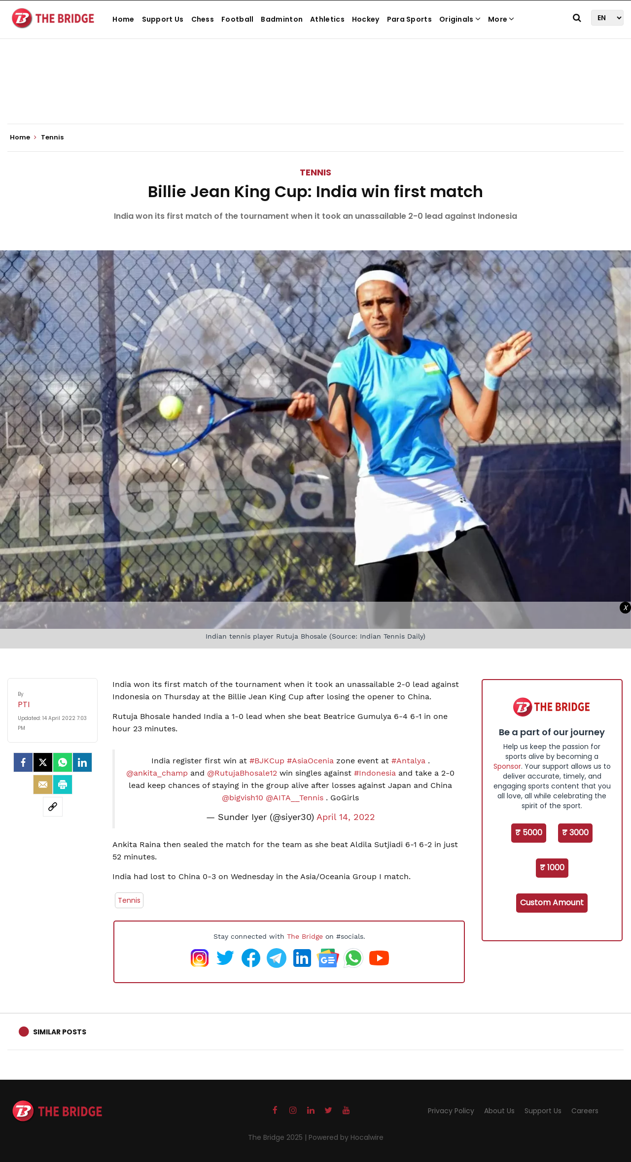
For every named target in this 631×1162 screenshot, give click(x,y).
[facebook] (23, 762)
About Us (499, 1111)
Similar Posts (59, 1032)
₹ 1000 (552, 867)
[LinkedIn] (82, 762)
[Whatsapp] (62, 762)
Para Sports (409, 19)
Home (123, 19)
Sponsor (507, 766)
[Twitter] (43, 762)
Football (237, 19)
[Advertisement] (315, 93)
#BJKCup (266, 760)
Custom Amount (552, 902)
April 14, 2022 (345, 817)
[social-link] (53, 807)
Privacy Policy (451, 1111)
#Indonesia (375, 773)
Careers (584, 1111)
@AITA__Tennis (294, 797)
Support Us (163, 19)
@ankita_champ (157, 773)
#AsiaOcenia (310, 760)
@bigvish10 (242, 797)
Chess (202, 19)
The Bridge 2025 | (278, 1137)
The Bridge (305, 936)
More (501, 19)
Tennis (315, 172)
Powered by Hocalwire (346, 1137)
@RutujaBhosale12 (242, 773)
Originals (460, 19)
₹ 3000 (575, 832)
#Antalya (408, 760)
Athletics (327, 19)
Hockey (366, 19)
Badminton (282, 19)
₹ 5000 (528, 832)
